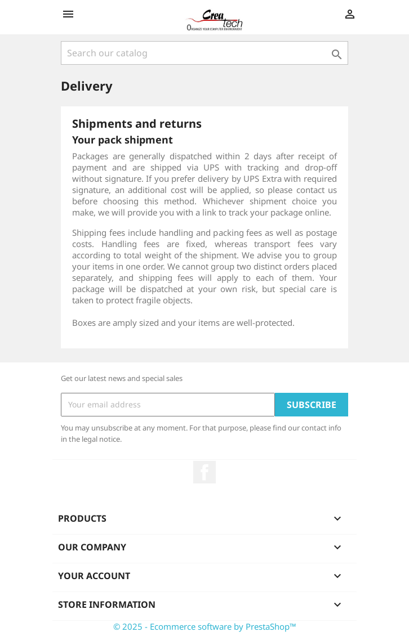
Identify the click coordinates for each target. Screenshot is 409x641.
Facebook (204, 472)
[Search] (204, 53)
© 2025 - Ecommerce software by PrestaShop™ (204, 626)
